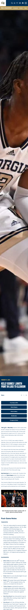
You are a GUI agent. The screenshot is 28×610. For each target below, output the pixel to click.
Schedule (15, 8)
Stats (25, 8)
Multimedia (14, 415)
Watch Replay (14, 407)
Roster (21, 8)
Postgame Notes (14, 420)
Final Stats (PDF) (14, 402)
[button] (12, 3)
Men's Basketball (6, 8)
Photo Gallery (14, 411)
